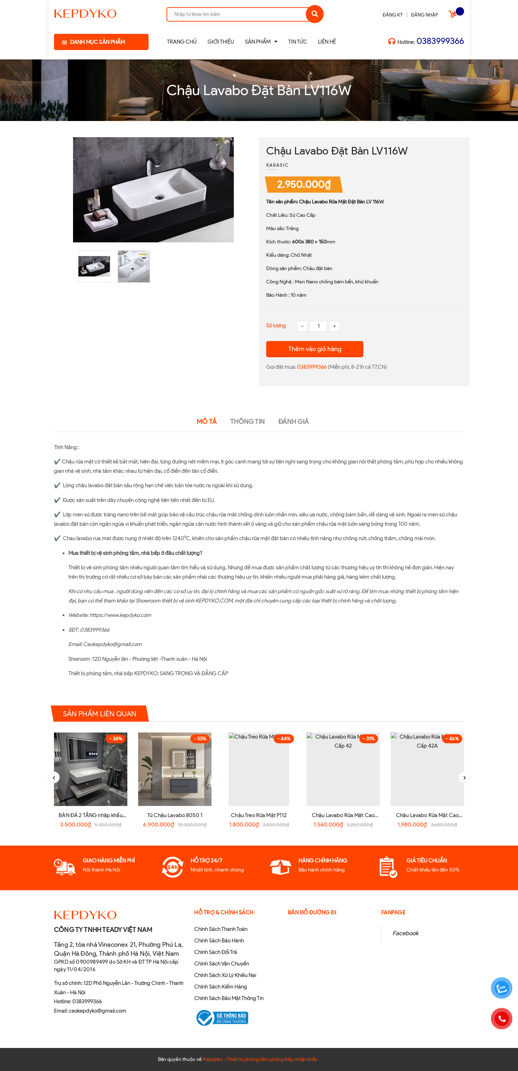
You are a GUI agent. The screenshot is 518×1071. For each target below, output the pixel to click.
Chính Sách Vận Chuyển (221, 963)
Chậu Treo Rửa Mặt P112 (259, 815)
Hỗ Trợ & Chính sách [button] (224, 912)
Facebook (405, 933)
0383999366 (440, 41)
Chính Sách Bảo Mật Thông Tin (229, 998)
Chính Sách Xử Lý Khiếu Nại (225, 975)
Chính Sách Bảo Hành (219, 940)
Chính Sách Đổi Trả (215, 952)
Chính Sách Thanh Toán (220, 929)
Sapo (354, 1059)
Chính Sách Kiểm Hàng (220, 986)
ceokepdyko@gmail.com (97, 1011)
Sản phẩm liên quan (100, 713)
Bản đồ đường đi (312, 912)
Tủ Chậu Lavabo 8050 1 (175, 815)
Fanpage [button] (393, 912)
